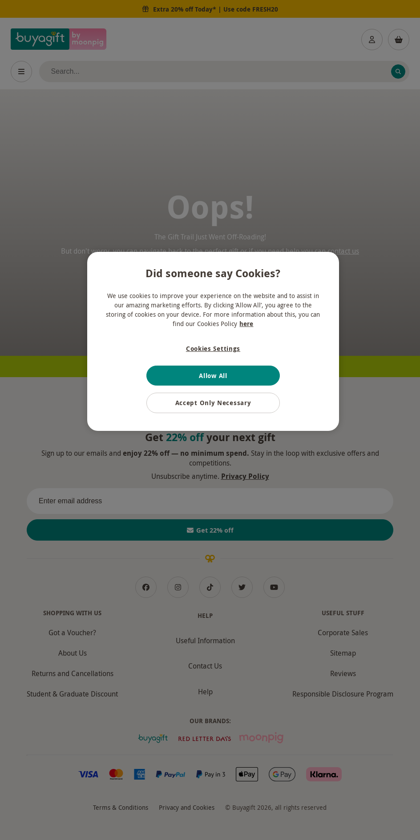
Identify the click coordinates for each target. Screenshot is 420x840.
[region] (213, 341)
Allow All (213, 375)
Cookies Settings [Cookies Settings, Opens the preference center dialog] (213, 348)
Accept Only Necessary (213, 402)
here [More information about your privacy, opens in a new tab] (246, 323)
